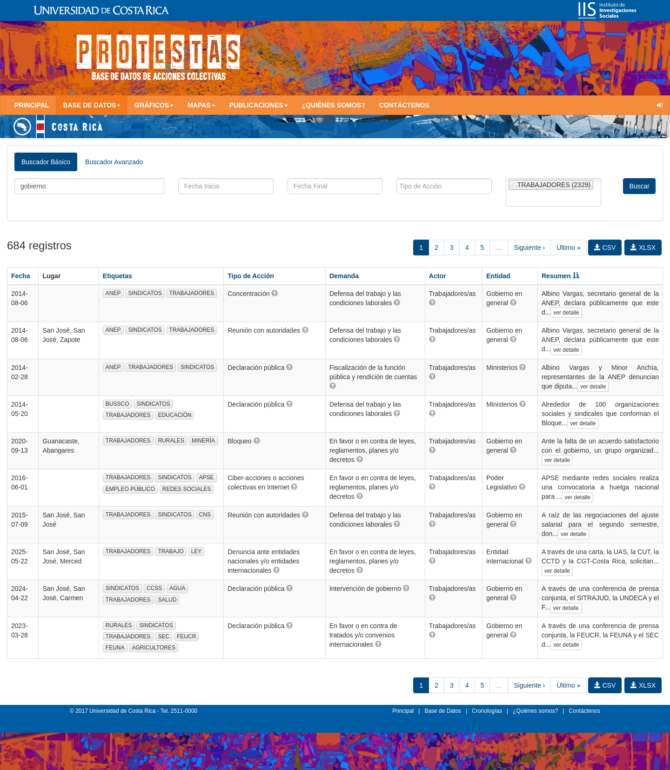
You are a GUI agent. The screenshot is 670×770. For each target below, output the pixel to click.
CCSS (154, 588)
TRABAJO (170, 551)
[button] (274, 293)
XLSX (643, 247)
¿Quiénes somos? (333, 105)
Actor (437, 276)
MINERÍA (203, 440)
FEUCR (186, 636)
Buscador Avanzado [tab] (114, 162)
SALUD (167, 599)
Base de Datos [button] (92, 105)
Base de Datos (442, 711)
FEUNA (115, 647)
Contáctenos (404, 105)
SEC (163, 636)
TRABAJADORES (191, 293)
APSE (206, 477)
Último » (568, 247)
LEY (196, 551)
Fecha (20, 276)
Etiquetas (117, 276)
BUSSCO (117, 404)
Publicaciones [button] (258, 105)
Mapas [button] (201, 105)
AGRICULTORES (153, 647)
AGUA (177, 588)
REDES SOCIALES (186, 489)
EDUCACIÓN (174, 415)
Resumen (560, 276)
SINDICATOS (144, 293)
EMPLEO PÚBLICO (130, 489)
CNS (205, 514)
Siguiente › (529, 247)
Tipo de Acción (251, 276)
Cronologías (487, 711)
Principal (31, 105)
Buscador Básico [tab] (45, 162)
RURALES (171, 440)
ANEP (113, 293)
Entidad (498, 276)
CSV (605, 247)
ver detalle (566, 312)
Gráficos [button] (154, 105)
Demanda (344, 276)
